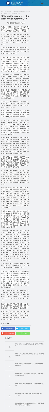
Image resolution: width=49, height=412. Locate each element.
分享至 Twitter (22, 328)
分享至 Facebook (7, 328)
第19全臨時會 (8, 11)
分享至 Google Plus (7, 333)
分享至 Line (21, 333)
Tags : (2, 323)
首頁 (2, 11)
